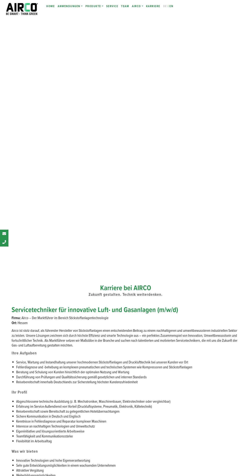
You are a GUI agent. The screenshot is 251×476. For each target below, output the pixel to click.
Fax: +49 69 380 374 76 (31, 407)
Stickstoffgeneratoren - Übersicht (157, 371)
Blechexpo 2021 (86, 437)
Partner (82, 388)
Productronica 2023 (89, 426)
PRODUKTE (93, 6)
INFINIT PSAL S (148, 388)
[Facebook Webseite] (17, 427)
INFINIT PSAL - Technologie (154, 382)
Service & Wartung (210, 399)
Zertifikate (83, 399)
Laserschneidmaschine (213, 426)
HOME (50, 6)
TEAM (125, 6)
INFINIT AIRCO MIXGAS (152, 432)
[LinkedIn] (26, 427)
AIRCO (136, 6)
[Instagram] (35, 427)
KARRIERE (153, 6)
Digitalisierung (85, 451)
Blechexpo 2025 (87, 415)
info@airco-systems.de (31, 412)
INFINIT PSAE (146, 410)
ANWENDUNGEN (69, 6)
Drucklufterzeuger (210, 421)
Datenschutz (207, 454)
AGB (203, 448)
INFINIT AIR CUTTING (212, 377)
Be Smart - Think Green (90, 371)
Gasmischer (207, 415)
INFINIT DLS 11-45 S (211, 371)
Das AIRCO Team (87, 382)
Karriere (82, 393)
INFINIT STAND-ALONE (151, 405)
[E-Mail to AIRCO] (52, 427)
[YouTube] (43, 427)
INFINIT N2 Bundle (149, 443)
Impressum (207, 443)
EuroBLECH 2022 (87, 432)
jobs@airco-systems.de (27, 305)
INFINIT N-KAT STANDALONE (154, 416)
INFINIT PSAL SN (149, 393)
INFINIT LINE (85, 443)
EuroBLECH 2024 (87, 421)
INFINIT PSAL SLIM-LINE (153, 399)
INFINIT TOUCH (147, 437)
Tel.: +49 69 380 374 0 (31, 402)
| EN (168, 6)
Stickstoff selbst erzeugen (214, 432)
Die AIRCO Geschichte (90, 377)
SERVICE (112, 6)
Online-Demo (208, 393)
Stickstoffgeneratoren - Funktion (156, 377)
